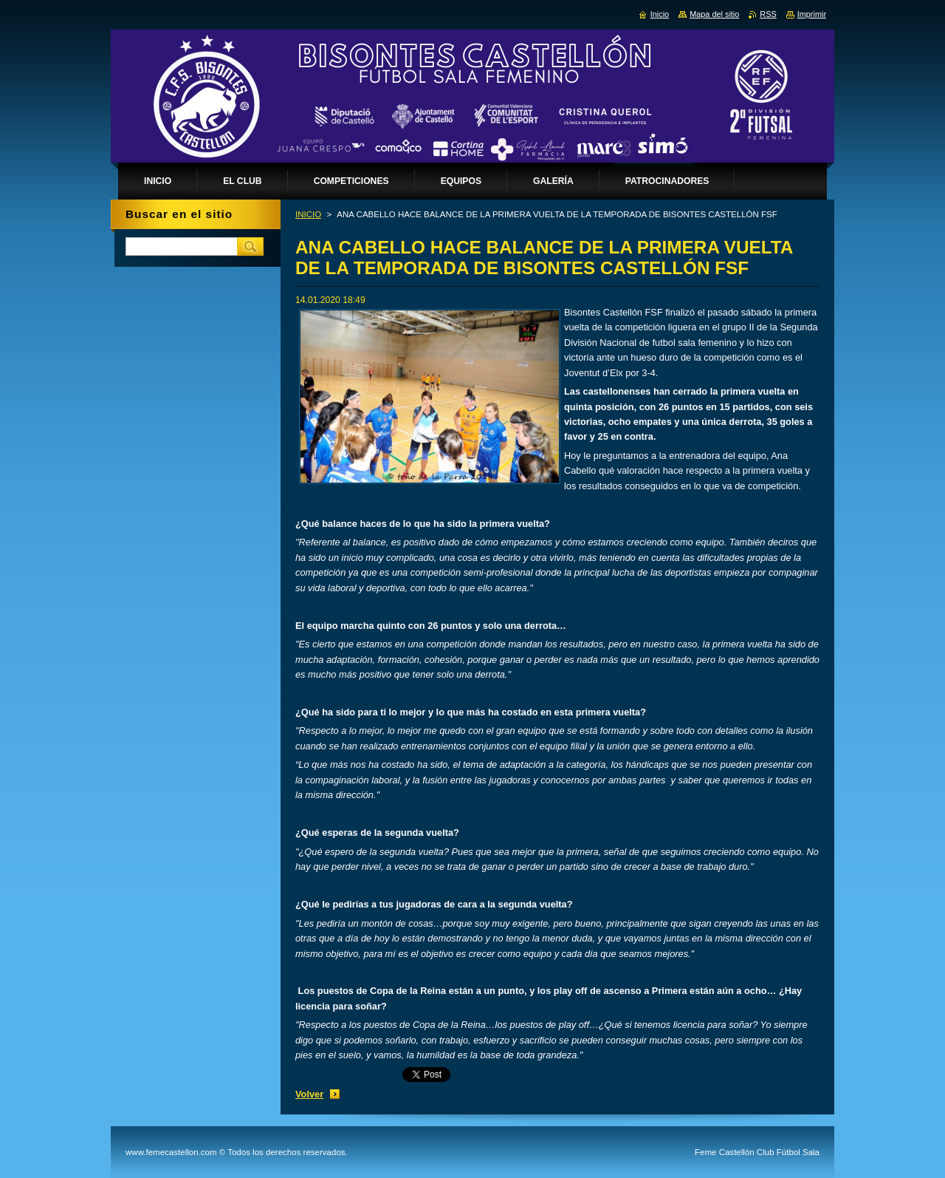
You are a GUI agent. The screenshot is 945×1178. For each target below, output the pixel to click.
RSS (768, 14)
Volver (309, 1094)
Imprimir (811, 14)
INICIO (308, 214)
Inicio (659, 14)
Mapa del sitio (714, 14)
